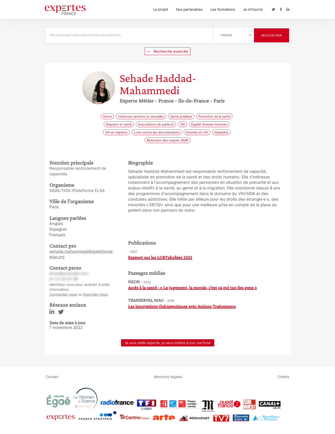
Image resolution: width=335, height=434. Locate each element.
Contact (52, 377)
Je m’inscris (253, 9)
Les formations (222, 9)
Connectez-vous (63, 294)
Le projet (160, 9)
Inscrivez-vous (95, 294)
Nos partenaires (189, 9)
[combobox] (129, 35)
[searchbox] (129, 35)
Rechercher (271, 35)
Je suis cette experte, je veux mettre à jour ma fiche (168, 343)
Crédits (283, 377)
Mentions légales (168, 377)
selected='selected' (233, 35)
